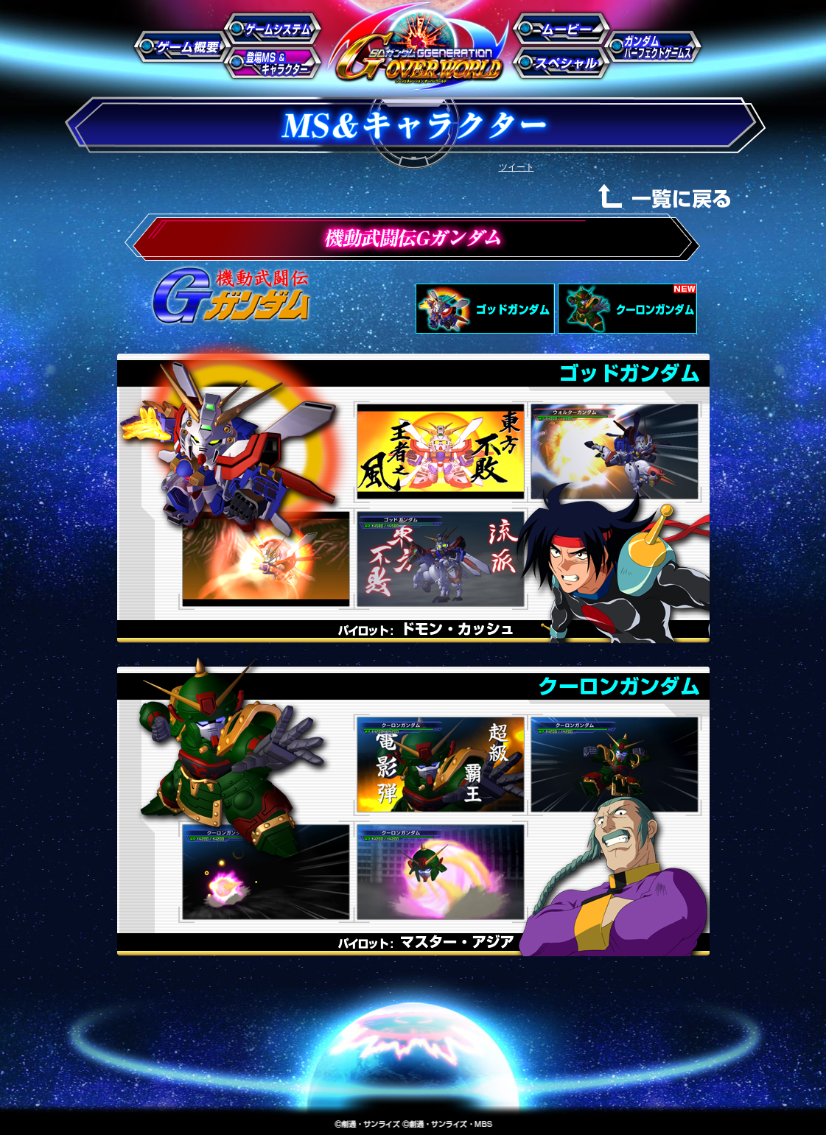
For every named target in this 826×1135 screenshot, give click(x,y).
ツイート (516, 167)
